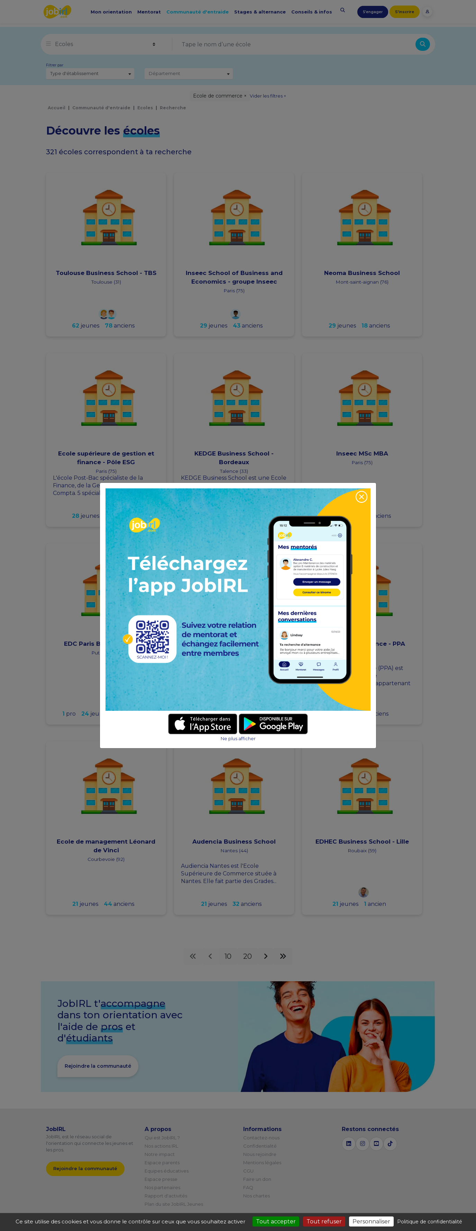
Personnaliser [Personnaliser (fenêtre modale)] (371, 1221)
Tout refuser (324, 1221)
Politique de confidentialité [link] (429, 1222)
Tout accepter (276, 1221)
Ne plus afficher (238, 738)
